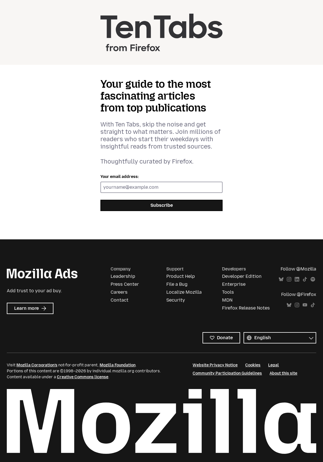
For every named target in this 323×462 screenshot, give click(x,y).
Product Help (180, 276)
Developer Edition (242, 276)
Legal (273, 365)
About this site (283, 373)
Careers (119, 292)
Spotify (312, 279)
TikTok (305, 279)
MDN (227, 300)
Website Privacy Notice (215, 365)
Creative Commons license (82, 377)
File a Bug (177, 284)
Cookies (252, 365)
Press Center (125, 284)
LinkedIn (297, 279)
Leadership (123, 276)
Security (175, 300)
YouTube (305, 305)
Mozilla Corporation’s (36, 365)
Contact (119, 300)
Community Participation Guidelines (227, 373)
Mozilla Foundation (117, 365)
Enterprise (234, 284)
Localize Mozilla (184, 292)
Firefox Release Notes (246, 308)
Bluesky (281, 279)
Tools (228, 292)
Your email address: (119, 176)
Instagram (289, 279)
